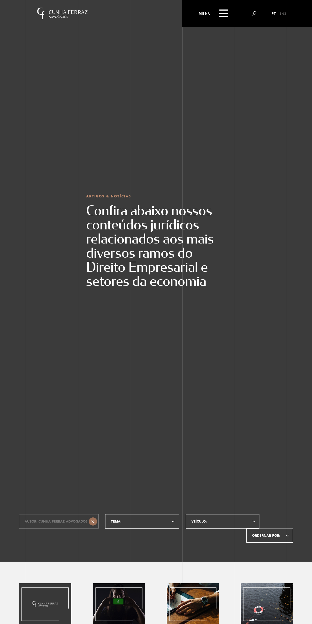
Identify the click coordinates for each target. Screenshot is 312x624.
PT (274, 13)
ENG (282, 13)
